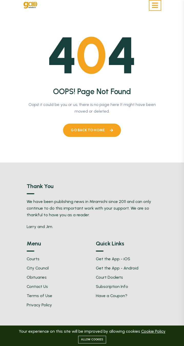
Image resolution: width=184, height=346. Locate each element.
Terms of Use (39, 295)
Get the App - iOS (113, 258)
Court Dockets (109, 277)
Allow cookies (92, 339)
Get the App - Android (117, 268)
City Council (38, 268)
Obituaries (37, 277)
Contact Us (37, 286)
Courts (33, 258)
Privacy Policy (39, 304)
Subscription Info (112, 286)
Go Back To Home (92, 130)
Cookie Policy (153, 331)
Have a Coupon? (111, 295)
